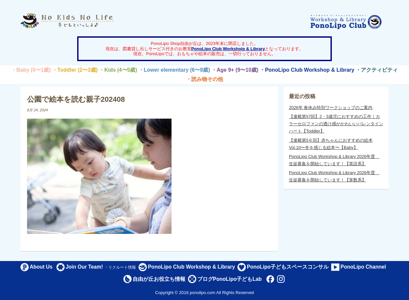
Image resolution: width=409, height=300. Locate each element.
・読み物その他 (204, 79)
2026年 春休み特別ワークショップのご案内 (331, 107)
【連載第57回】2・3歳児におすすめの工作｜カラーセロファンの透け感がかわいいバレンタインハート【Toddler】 (336, 123)
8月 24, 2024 (37, 110)
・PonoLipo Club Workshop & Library (307, 70)
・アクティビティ (377, 70)
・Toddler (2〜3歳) (75, 70)
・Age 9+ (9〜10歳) (235, 70)
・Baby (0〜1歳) (31, 70)
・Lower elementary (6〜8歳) (174, 70)
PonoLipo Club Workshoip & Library (228, 48)
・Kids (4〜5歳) (118, 70)
